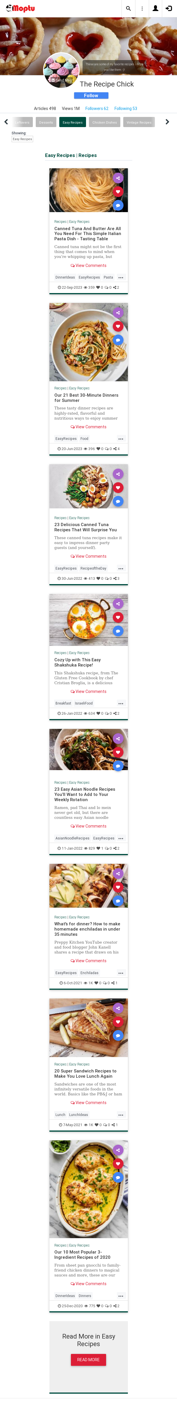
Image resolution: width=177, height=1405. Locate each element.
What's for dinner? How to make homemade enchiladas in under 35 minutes (87, 929)
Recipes (60, 221)
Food (84, 438)
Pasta (108, 277)
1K (88, 982)
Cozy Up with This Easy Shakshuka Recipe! (77, 662)
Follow (91, 95)
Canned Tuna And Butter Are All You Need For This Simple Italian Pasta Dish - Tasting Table (87, 234)
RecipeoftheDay (93, 568)
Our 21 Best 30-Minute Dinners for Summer (86, 397)
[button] (128, 9)
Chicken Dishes (104, 122)
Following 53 (126, 108)
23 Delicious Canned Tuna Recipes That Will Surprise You (85, 527)
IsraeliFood (84, 703)
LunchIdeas (78, 1115)
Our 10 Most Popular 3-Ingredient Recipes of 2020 (82, 1254)
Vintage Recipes (139, 122)
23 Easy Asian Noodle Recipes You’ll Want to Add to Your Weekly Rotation (84, 794)
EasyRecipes (89, 277)
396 (89, 448)
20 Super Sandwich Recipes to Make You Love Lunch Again (85, 1073)
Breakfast (63, 703)
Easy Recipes (73, 122)
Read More (88, 1359)
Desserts (46, 122)
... (121, 277)
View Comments (88, 265)
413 (89, 578)
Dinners (85, 1296)
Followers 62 (97, 108)
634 (89, 713)
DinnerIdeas (65, 277)
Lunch (60, 1115)
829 (89, 848)
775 (89, 1305)
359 (89, 287)
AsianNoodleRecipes (73, 838)
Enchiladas (90, 973)
